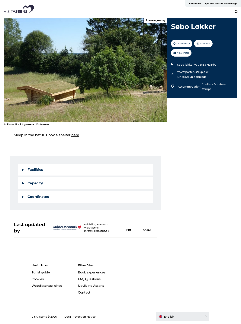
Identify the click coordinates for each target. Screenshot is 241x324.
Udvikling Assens (91, 286)
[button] (130, 228)
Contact (84, 292)
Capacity (32, 183)
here (75, 135)
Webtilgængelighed (47, 286)
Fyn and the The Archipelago (221, 3)
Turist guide (41, 272)
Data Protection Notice (80, 316)
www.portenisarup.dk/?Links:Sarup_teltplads (193, 74)
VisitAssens (195, 3)
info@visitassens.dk (96, 230)
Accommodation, (190, 86)
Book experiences (91, 272)
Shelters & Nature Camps (214, 87)
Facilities (32, 170)
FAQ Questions (89, 279)
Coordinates (35, 197)
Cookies (38, 279)
